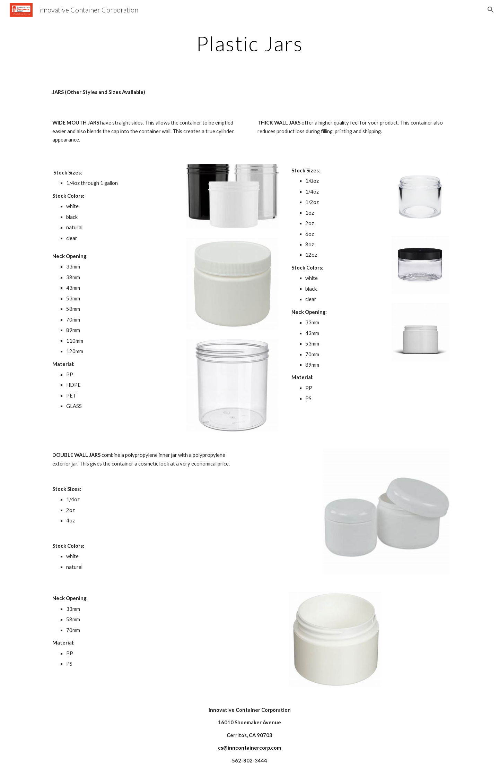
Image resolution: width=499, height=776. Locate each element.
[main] (249, 43)
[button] (490, 9)
